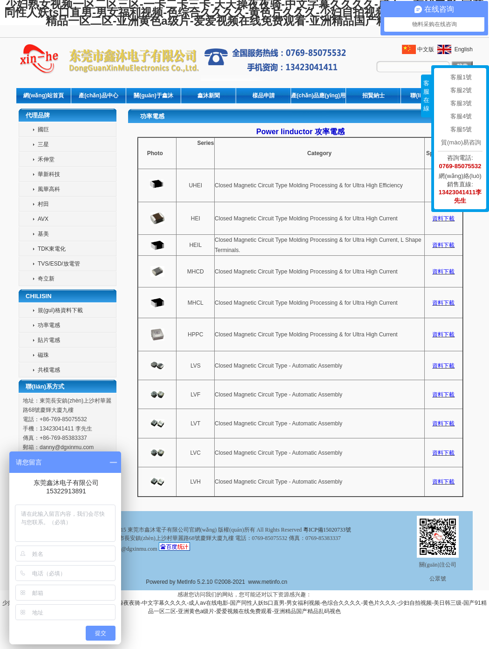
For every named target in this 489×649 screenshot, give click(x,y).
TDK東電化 (52, 249)
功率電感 (49, 325)
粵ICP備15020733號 (327, 529)
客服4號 (461, 116)
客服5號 (461, 129)
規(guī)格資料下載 (60, 310)
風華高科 (49, 189)
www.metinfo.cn (267, 582)
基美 (43, 234)
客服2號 (461, 90)
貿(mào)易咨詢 (461, 142)
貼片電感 (49, 340)
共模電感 (49, 370)
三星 (43, 144)
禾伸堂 (46, 159)
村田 (43, 204)
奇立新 (46, 278)
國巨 (43, 129)
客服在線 (426, 96)
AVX (43, 219)
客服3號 (461, 103)
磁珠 (43, 355)
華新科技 (49, 174)
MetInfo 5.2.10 (195, 582)
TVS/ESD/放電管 (59, 263)
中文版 (425, 49)
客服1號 (461, 77)
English (463, 49)
